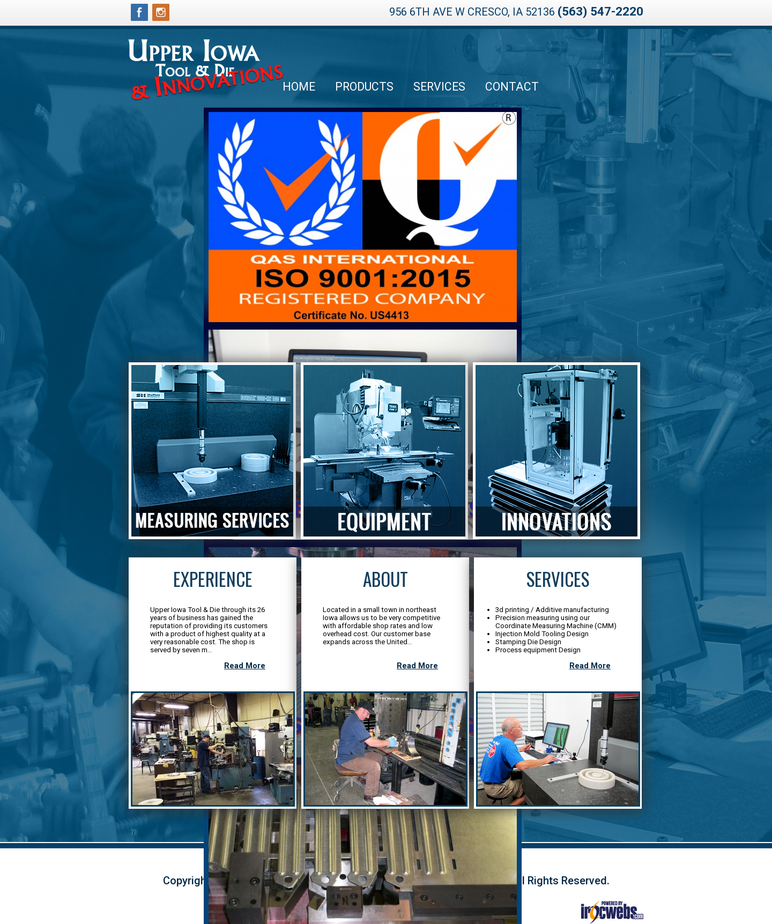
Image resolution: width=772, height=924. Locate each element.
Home (299, 86)
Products (364, 86)
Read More (244, 665)
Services (439, 86)
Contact (512, 86)
